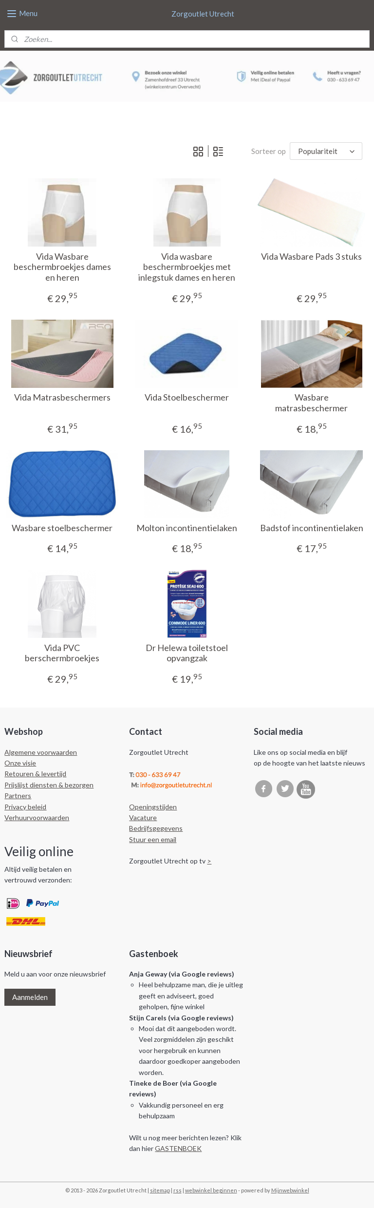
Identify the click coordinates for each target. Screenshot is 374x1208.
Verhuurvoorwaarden (36, 817)
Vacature (143, 817)
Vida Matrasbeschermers (62, 397)
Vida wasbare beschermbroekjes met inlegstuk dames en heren (186, 266)
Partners (17, 795)
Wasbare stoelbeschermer (62, 528)
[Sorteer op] (326, 151)
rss (177, 1190)
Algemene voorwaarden (40, 752)
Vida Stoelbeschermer (187, 397)
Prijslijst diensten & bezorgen (49, 785)
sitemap (160, 1190)
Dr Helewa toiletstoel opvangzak (187, 653)
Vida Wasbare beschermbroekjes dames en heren (62, 266)
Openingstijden (153, 807)
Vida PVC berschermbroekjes (62, 653)
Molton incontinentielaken (186, 528)
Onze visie (20, 763)
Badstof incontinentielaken (311, 528)
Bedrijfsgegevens (156, 828)
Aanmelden (30, 997)
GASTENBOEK (178, 1148)
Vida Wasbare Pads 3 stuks (311, 256)
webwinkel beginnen (211, 1190)
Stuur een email (152, 839)
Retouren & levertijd (35, 773)
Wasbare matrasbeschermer (311, 402)
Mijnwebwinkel (290, 1190)
